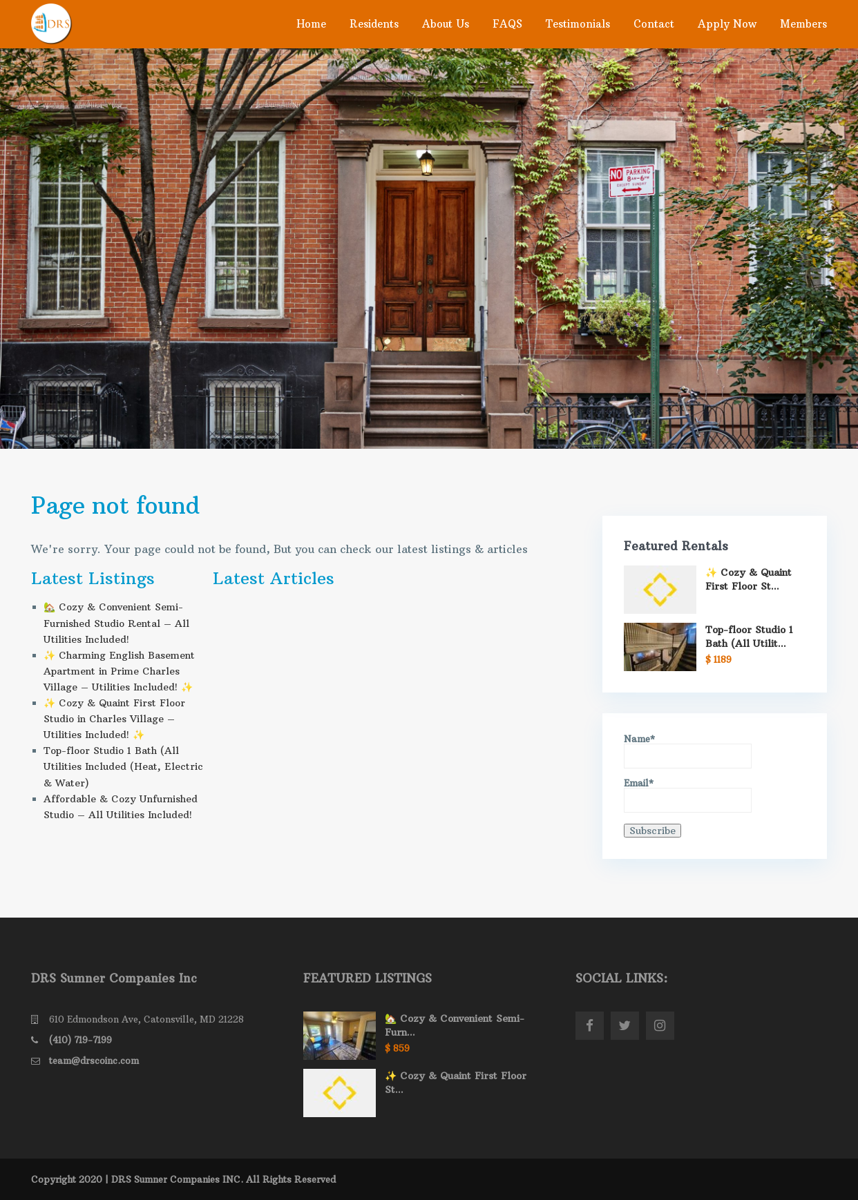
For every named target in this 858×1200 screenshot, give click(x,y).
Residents (374, 23)
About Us (445, 23)
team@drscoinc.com (94, 1060)
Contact (653, 23)
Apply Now (727, 23)
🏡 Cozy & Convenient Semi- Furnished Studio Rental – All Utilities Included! (116, 623)
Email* (688, 796)
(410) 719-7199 (80, 1039)
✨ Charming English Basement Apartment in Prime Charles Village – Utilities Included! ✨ (119, 671)
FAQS (507, 23)
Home (311, 23)
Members (803, 23)
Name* (688, 751)
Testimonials (578, 23)
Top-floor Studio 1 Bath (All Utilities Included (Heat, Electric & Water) (123, 766)
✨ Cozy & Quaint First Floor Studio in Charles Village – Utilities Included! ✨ (114, 719)
